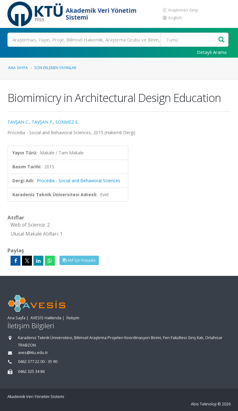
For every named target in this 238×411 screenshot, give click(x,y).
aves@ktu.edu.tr (33, 352)
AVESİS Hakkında (45, 317)
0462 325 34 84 (31, 371)
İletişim (72, 317)
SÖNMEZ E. (67, 122)
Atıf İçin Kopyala (79, 260)
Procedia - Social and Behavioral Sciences (78, 180)
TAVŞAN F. (42, 122)
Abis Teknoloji (204, 404)
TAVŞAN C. (18, 122)
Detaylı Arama (212, 52)
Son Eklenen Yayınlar (55, 67)
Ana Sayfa (18, 67)
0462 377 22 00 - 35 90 (37, 361)
